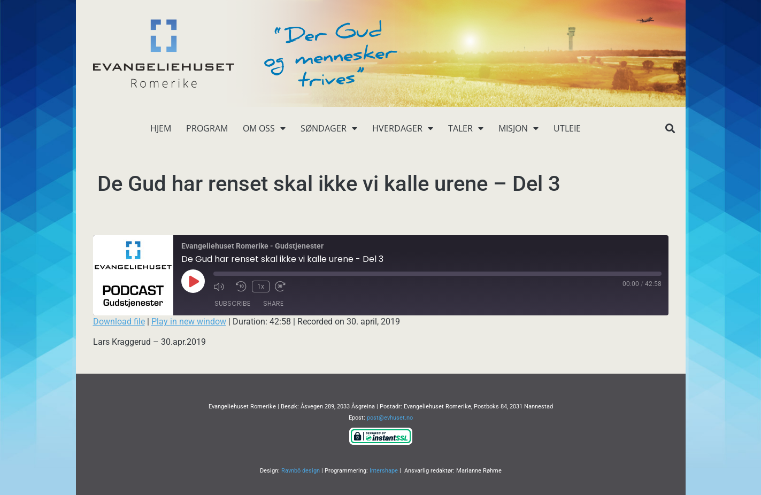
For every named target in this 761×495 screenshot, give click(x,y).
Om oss (264, 128)
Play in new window (188, 321)
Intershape (384, 470)
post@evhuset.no (390, 417)
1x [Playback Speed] (260, 286)
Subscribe (232, 303)
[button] (670, 128)
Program (207, 128)
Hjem (160, 128)
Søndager (329, 128)
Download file (119, 321)
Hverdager (402, 128)
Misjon (518, 128)
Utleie (567, 128)
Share (273, 303)
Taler (465, 128)
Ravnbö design (300, 470)
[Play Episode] (193, 281)
